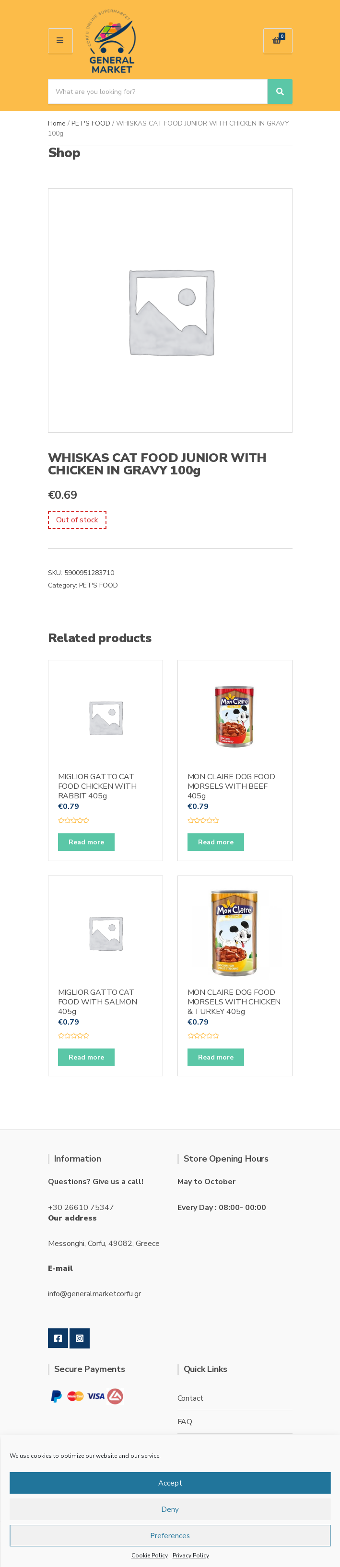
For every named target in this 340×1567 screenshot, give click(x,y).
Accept (170, 1483)
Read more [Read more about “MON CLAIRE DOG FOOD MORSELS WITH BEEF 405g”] (216, 842)
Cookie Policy (149, 1555)
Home (57, 123)
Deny (170, 1509)
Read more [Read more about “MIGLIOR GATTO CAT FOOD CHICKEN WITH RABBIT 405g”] (86, 842)
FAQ (185, 1422)
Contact (190, 1398)
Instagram (80, 1338)
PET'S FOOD (90, 123)
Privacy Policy (191, 1555)
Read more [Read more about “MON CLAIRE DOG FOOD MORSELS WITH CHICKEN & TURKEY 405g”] (216, 1057)
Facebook (58, 1338)
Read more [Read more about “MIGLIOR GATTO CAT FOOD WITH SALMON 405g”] (86, 1057)
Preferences (170, 1536)
